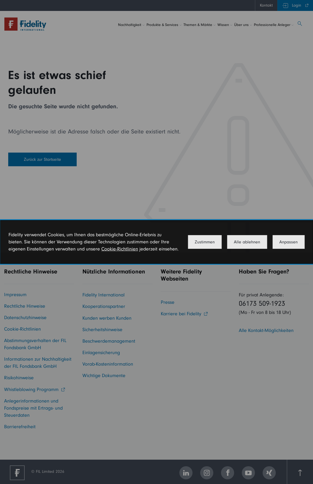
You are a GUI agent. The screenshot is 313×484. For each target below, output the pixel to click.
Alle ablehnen (247, 242)
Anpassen (288, 242)
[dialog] (156, 242)
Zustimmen (205, 242)
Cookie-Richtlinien (119, 249)
